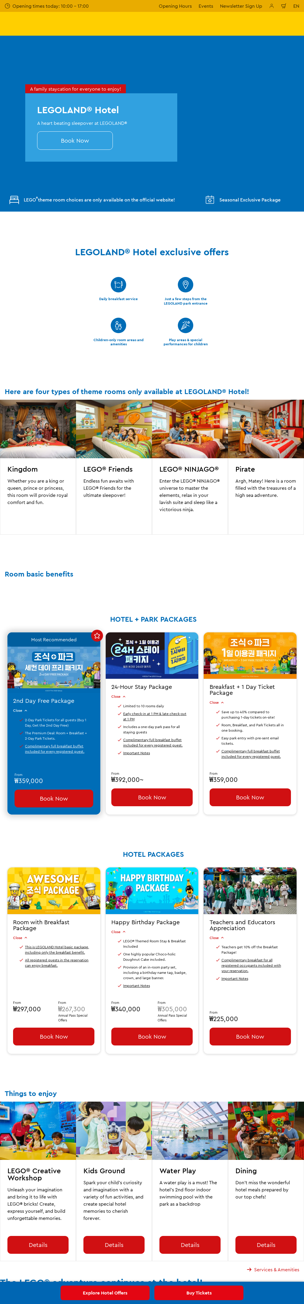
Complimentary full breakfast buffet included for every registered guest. (54, 749)
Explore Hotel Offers (105, 1293)
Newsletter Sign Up (241, 6)
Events (206, 6)
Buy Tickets (199, 1293)
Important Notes (136, 753)
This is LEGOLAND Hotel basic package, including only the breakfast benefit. (57, 950)
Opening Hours (175, 6)
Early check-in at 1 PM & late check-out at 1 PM (154, 716)
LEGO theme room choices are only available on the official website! (92, 199)
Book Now (75, 140)
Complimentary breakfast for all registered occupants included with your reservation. (251, 965)
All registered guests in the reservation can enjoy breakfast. (56, 963)
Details (38, 1244)
